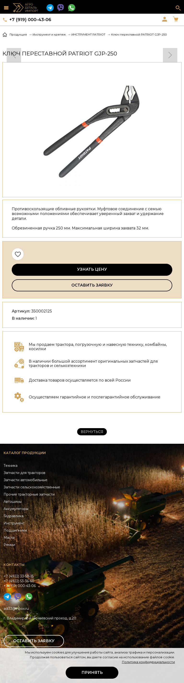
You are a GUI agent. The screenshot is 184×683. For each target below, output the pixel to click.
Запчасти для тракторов (24, 473)
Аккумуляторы (16, 509)
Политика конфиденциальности (148, 662)
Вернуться (92, 432)
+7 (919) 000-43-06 (30, 19)
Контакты (14, 565)
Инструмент (14, 523)
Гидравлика (13, 516)
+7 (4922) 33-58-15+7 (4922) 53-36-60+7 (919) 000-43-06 (20, 581)
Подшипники (15, 530)
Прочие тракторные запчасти (29, 494)
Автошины (13, 501)
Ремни (9, 545)
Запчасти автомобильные (25, 480)
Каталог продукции (25, 453)
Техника (10, 465)
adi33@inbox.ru (16, 608)
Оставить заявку (92, 285)
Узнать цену (92, 269)
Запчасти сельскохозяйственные (32, 487)
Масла (9, 537)
